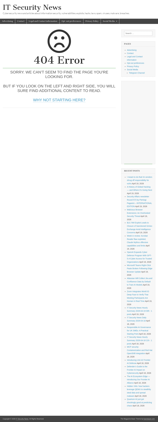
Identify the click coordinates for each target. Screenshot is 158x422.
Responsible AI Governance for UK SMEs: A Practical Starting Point (139, 330)
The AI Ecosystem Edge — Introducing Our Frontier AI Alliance (138, 379)
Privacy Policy (92, 21)
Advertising (7, 21)
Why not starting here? (59, 100)
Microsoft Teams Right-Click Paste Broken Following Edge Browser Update (139, 268)
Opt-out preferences (71, 21)
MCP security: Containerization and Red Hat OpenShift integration (139, 350)
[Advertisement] (59, 131)
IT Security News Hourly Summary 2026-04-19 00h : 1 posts (139, 311)
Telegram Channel (137, 73)
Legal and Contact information (43, 21)
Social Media (109, 21)
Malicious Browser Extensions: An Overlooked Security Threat (138, 213)
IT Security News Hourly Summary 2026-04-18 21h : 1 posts (139, 340)
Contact (20, 21)
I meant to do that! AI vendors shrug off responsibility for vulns (139, 180)
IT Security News (32, 7)
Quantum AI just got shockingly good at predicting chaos (139, 402)
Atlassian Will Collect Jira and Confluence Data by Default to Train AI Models (139, 281)
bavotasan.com (149, 419)
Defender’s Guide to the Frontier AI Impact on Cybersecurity (137, 369)
